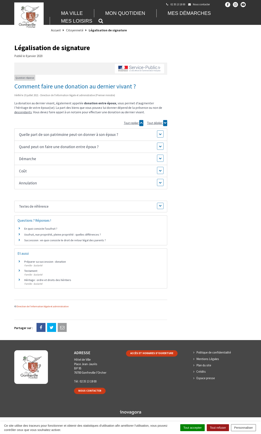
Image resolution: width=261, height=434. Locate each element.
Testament (30, 271)
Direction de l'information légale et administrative (43, 306)
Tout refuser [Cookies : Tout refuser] (218, 427)
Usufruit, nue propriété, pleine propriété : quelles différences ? (62, 234)
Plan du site (203, 365)
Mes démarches (189, 13)
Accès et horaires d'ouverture (151, 353)
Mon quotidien (125, 13)
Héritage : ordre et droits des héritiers (47, 280)
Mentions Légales (207, 359)
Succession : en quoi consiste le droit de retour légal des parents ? (65, 240)
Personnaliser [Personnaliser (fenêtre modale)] (243, 427)
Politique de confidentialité (213, 352)
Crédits (201, 371)
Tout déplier (157, 123)
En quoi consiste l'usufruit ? (40, 228)
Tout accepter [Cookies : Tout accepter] (192, 427)
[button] (90, 135)
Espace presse (205, 378)
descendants (23, 112)
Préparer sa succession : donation (45, 261)
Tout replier (133, 123)
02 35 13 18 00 (88, 381)
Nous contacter (89, 390)
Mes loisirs (76, 21)
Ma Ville (72, 13)
